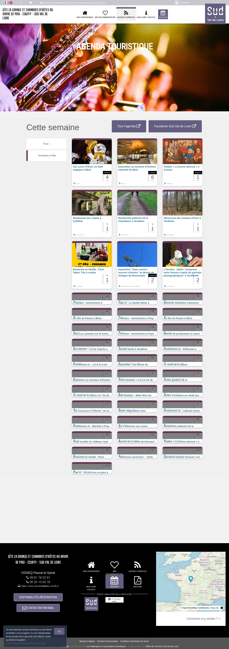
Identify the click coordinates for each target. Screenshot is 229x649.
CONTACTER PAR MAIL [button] (38, 608)
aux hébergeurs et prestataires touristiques (106, 646)
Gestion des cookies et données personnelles (26, 643)
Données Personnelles (107, 641)
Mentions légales (87, 641)
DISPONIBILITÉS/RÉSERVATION (38, 597)
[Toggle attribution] (222, 608)
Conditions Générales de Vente (134, 641)
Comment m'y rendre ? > (203, 618)
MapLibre (215, 608)
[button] (91, 164)
